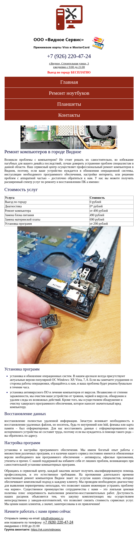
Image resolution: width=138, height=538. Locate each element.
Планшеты (69, 104)
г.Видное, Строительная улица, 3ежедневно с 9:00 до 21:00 (69, 65)
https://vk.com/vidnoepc (46, 529)
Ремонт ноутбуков (69, 93)
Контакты (69, 115)
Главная (69, 82)
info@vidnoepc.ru (52, 518)
